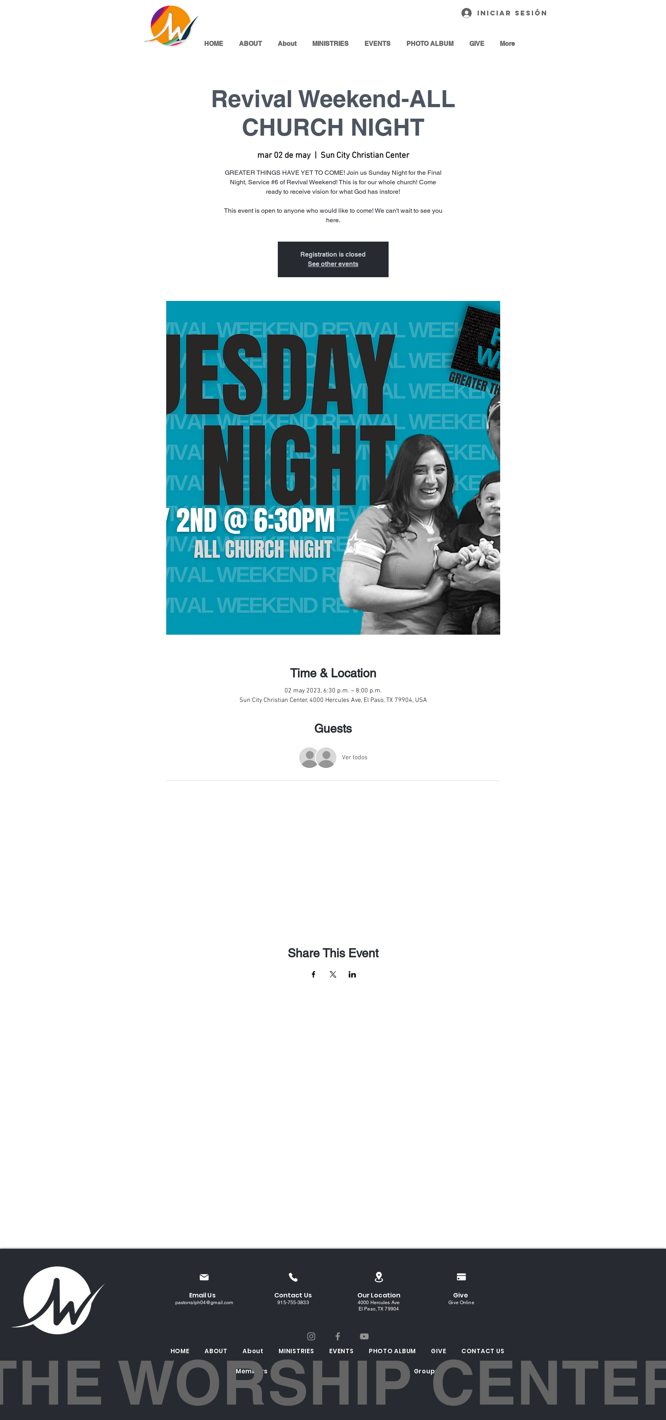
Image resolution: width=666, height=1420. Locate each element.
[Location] (379, 1277)
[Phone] (293, 1277)
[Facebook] (337, 1336)
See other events (333, 264)
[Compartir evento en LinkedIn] (352, 974)
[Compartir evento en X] (333, 974)
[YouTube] (364, 1336)
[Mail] (204, 1277)
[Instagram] (311, 1336)
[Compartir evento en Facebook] (313, 974)
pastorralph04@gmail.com (204, 1302)
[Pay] (461, 1277)
